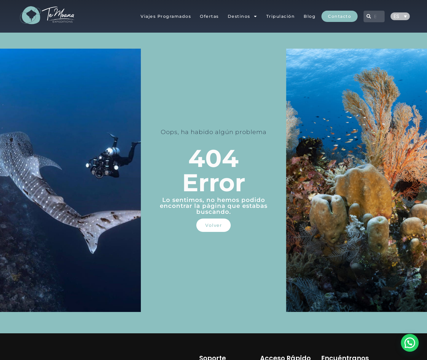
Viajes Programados (166, 16)
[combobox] (374, 16)
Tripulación (280, 16)
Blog (310, 16)
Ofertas (209, 16)
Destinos (242, 16)
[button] (410, 343)
